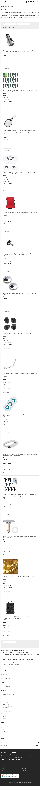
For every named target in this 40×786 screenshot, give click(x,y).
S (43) (4, 731)
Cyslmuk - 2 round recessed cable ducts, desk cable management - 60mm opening (20, 293)
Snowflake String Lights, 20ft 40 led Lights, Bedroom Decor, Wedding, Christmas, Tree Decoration (19, 577)
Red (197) (5, 718)
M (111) (4, 728)
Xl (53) (4, 729)
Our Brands (23, 768)
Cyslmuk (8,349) (6, 686)
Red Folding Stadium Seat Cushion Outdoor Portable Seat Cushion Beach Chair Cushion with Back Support (20, 213)
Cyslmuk (5, 53)
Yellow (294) (6, 713)
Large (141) (5, 726)
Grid (5, 27)
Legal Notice (3, 770)
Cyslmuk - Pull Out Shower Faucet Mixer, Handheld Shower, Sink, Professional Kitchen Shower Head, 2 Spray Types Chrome (18, 50)
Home (2, 6)
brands (6, 6)
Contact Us (23, 770)
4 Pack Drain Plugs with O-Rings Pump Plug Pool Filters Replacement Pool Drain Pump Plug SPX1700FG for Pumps (20, 334)
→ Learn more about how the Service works (10, 759)
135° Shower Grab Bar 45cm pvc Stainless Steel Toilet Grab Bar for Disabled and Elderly (20, 374)
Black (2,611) (6, 702)
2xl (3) (4, 735)
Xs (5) (4, 733)
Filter (36, 745)
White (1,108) (6, 704)
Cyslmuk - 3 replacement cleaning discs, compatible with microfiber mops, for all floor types (20, 414)
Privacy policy (4, 766)
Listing (11, 27)
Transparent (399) (7, 711)
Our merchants (24, 766)
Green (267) (5, 716)
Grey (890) (5, 707)
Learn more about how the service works (12, 664)
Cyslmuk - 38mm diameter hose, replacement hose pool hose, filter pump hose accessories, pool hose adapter (20, 455)
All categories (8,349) (6, 678)
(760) (4, 709)
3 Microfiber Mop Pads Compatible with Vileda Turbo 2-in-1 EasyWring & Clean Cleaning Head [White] (19, 173)
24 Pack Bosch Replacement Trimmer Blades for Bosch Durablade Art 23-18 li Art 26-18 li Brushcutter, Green (20, 91)
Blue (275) (5, 714)
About (22, 764)
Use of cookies (4, 768)
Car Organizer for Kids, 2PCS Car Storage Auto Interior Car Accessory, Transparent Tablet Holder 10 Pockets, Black (19, 617)
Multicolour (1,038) (7, 706)
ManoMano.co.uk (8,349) (9, 694)
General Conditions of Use (7, 764)
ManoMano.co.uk (8, 61)
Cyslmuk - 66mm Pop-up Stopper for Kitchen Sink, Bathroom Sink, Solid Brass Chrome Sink (19, 536)
